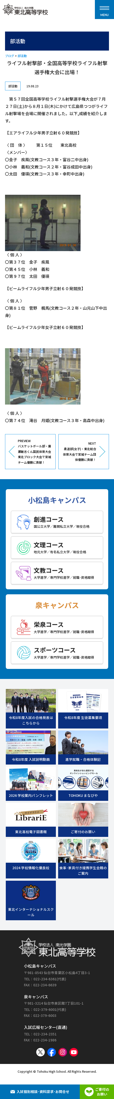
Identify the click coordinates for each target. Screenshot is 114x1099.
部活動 (22, 56)
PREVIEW (35, 452)
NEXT (79, 451)
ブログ (9, 56)
